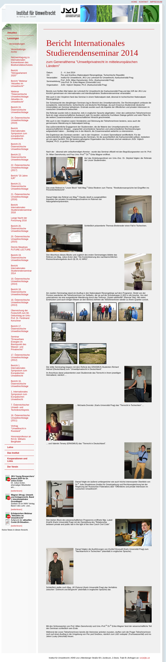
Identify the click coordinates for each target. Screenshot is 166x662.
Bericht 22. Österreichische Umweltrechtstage (19, 157)
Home (134, 2)
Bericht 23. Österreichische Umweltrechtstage (19, 146)
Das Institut (13, 453)
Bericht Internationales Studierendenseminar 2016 (21, 209)
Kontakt (143, 2)
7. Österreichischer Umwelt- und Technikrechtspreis (20, 407)
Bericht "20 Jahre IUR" (19, 177)
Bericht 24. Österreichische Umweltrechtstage (19, 110)
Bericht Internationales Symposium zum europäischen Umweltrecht (19, 133)
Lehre (10, 447)
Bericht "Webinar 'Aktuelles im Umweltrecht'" (19, 83)
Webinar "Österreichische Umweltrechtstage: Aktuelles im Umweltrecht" (20, 96)
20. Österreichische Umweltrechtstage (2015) (20, 239)
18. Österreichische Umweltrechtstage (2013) (20, 302)
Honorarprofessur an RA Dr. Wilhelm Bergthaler (21, 439)
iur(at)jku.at (145, 658)
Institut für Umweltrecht (31, 13)
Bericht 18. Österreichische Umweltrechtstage (19, 292)
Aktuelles (12, 33)
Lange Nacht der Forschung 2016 (19, 219)
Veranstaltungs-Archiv (18, 50)
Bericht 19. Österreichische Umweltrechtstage (19, 258)
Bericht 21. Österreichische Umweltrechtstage (19, 186)
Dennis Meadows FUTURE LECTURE (21, 248)
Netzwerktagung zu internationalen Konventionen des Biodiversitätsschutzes (22, 61)
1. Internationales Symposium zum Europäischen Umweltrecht (19, 395)
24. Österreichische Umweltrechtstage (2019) (20, 120)
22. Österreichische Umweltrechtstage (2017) (20, 168)
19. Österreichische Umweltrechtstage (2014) (20, 281)
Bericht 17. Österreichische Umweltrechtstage (19, 329)
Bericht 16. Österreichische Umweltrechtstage (19, 384)
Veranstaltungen (17, 44)
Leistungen (13, 38)
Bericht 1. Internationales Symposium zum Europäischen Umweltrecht (19, 370)
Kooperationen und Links (17, 459)
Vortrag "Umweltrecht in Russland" (18, 428)
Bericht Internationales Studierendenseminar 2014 (21, 269)
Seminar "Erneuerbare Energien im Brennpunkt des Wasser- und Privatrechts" (18, 343)
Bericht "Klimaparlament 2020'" (19, 73)
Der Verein (12, 466)
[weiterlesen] (16, 491)
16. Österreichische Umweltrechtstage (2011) (20, 418)
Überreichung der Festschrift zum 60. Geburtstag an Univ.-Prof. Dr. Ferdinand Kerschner (21, 315)
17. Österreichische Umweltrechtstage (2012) (20, 357)
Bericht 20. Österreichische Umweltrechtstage (19, 228)
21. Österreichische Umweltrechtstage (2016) (20, 197)
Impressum (156, 2)
